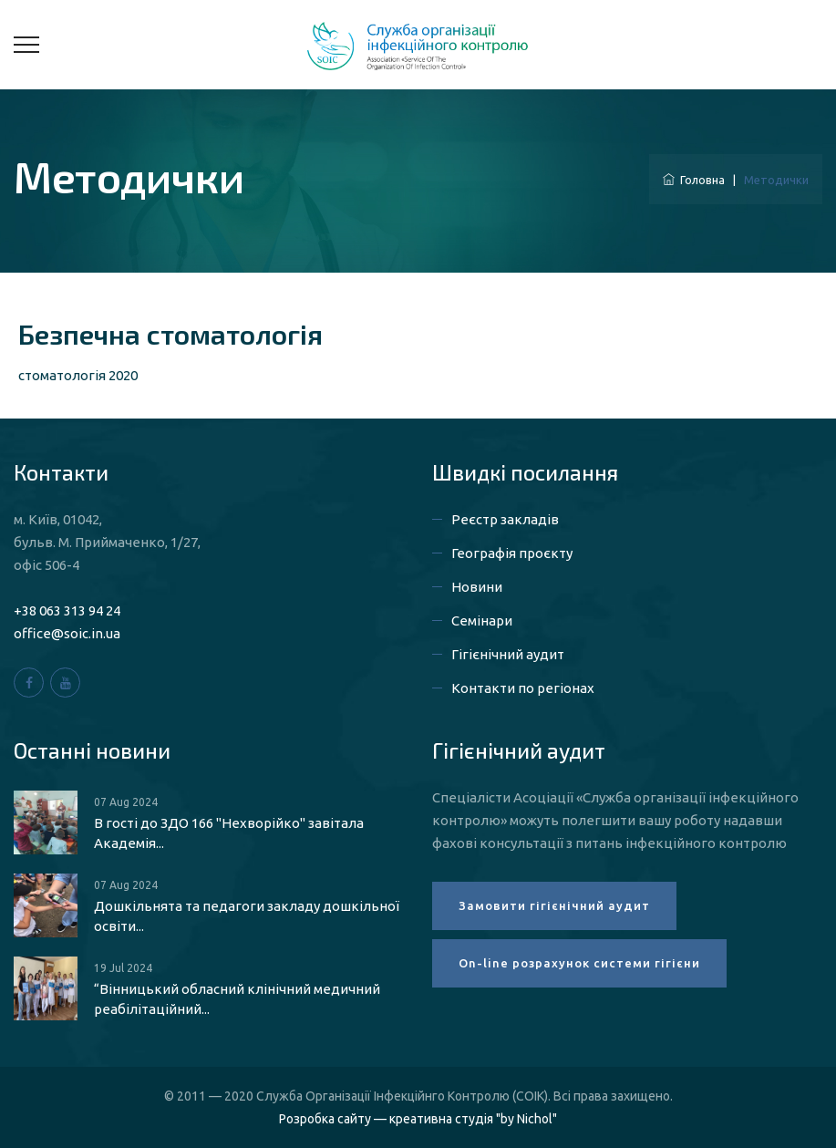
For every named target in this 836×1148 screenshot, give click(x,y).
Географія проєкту (512, 553)
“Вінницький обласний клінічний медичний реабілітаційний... (237, 999)
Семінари (481, 620)
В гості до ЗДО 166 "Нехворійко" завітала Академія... (229, 833)
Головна (694, 179)
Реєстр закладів (505, 519)
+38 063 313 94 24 (67, 610)
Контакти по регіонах (522, 688)
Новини (476, 587)
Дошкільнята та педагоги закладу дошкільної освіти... (246, 916)
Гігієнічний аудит (507, 654)
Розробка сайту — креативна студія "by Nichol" (418, 1119)
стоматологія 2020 (78, 375)
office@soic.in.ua (67, 633)
